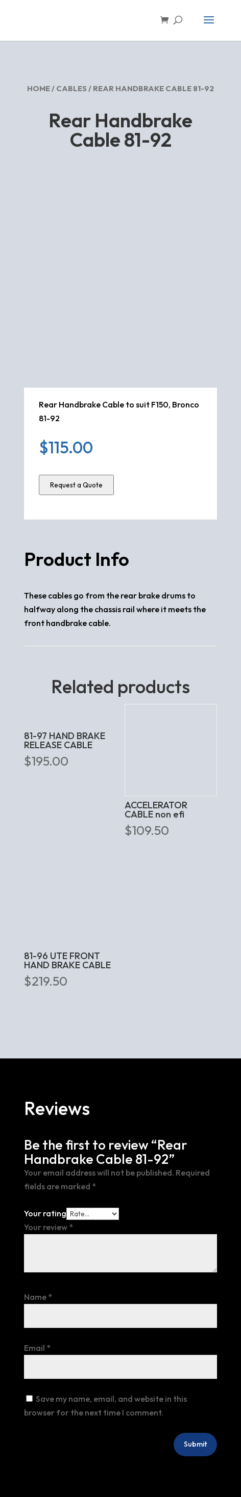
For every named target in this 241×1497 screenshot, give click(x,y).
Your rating (45, 1213)
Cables (71, 88)
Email (37, 1348)
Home (38, 88)
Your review (48, 1227)
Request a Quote (76, 485)
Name (38, 1297)
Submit (195, 1444)
